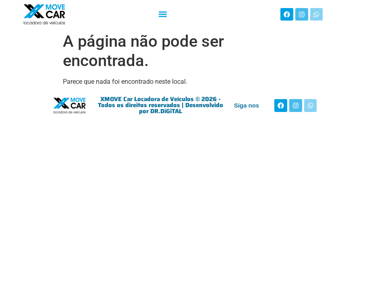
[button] (162, 14)
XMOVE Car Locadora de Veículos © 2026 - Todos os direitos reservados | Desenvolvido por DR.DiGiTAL (160, 105)
